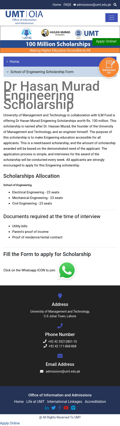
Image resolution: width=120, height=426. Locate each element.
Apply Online (10, 423)
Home (57, 4)
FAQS (67, 4)
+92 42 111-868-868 (60, 346)
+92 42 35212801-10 (60, 341)
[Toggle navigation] (111, 17)
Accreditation (95, 401)
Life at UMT (35, 401)
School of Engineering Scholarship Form (42, 72)
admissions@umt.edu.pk (92, 4)
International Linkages (64, 401)
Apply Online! (106, 41)
